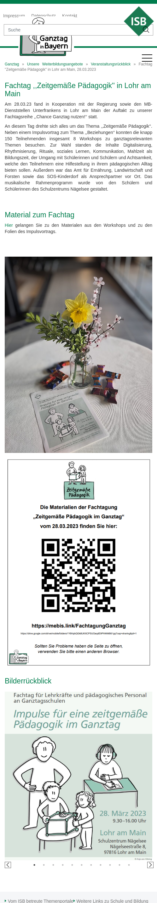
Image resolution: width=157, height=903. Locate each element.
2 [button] (44, 865)
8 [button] (100, 865)
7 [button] (91, 865)
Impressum (14, 15)
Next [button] (150, 865)
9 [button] (110, 865)
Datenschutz (43, 15)
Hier (9, 225)
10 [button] (119, 865)
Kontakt (69, 15)
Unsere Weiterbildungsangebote (55, 64)
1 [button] (34, 865)
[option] (78, 776)
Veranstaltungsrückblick (111, 64)
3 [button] (53, 865)
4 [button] (63, 865)
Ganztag (12, 64)
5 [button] (72, 865)
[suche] (71, 30)
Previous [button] (8, 865)
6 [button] (81, 865)
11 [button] (129, 865)
